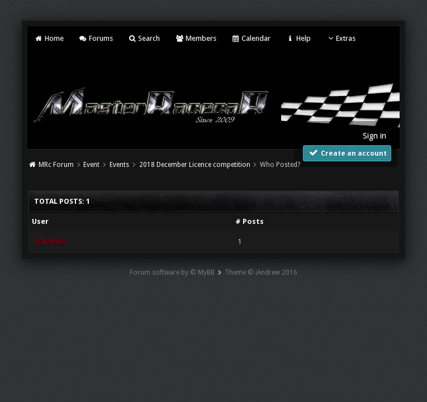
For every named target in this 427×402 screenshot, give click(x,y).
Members (195, 38)
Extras (340, 38)
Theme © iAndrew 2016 (261, 272)
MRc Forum (56, 165)
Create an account (347, 152)
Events (119, 165)
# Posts (249, 221)
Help (298, 38)
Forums (96, 38)
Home (48, 38)
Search (144, 38)
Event (91, 165)
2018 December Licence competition (194, 165)
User (40, 221)
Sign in (374, 135)
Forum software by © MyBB (172, 272)
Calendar (251, 38)
